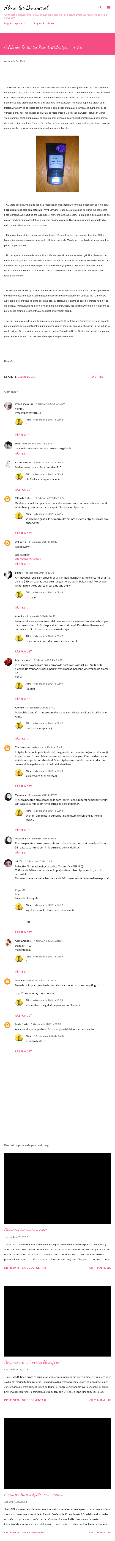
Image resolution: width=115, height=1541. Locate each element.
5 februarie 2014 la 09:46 (48, 513)
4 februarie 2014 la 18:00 (41, 707)
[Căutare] (100, 6)
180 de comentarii (34, 1400)
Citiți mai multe (100, 1267)
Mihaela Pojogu (24, 498)
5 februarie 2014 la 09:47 (48, 636)
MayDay (19, 980)
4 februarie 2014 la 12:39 (43, 541)
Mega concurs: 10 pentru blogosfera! (32, 1362)
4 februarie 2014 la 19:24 (43, 794)
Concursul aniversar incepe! (25, 1229)
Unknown (20, 541)
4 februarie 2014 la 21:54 (48, 940)
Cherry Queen (23, 659)
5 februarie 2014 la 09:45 (48, 474)
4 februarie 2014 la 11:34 (50, 498)
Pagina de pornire (14, 23)
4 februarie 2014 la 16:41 (48, 659)
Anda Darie (21, 1024)
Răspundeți (23, 435)
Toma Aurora (23, 747)
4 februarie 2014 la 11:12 (48, 462)
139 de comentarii (34, 1267)
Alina (29, 419)
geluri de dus (27, 376)
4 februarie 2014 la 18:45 (47, 747)
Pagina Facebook (44, 23)
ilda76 (18, 861)
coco (18, 443)
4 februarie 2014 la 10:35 (37, 443)
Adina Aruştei (23, 940)
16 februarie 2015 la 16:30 (49, 1035)
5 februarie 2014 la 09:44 (48, 419)
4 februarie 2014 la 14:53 (41, 616)
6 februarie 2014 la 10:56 (48, 1000)
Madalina (20, 794)
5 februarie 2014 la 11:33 (41, 980)
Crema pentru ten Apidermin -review (33, 1494)
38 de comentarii (33, 1532)
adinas (19, 572)
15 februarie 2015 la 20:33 (46, 1024)
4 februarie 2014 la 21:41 (39, 861)
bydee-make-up (24, 403)
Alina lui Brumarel (26, 7)
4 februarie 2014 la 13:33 (39, 572)
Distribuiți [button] (99, 376)
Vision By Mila (23, 462)
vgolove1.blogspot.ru (28, 558)
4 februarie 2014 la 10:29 (50, 403)
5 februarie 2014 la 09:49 (48, 904)
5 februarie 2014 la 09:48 (48, 770)
